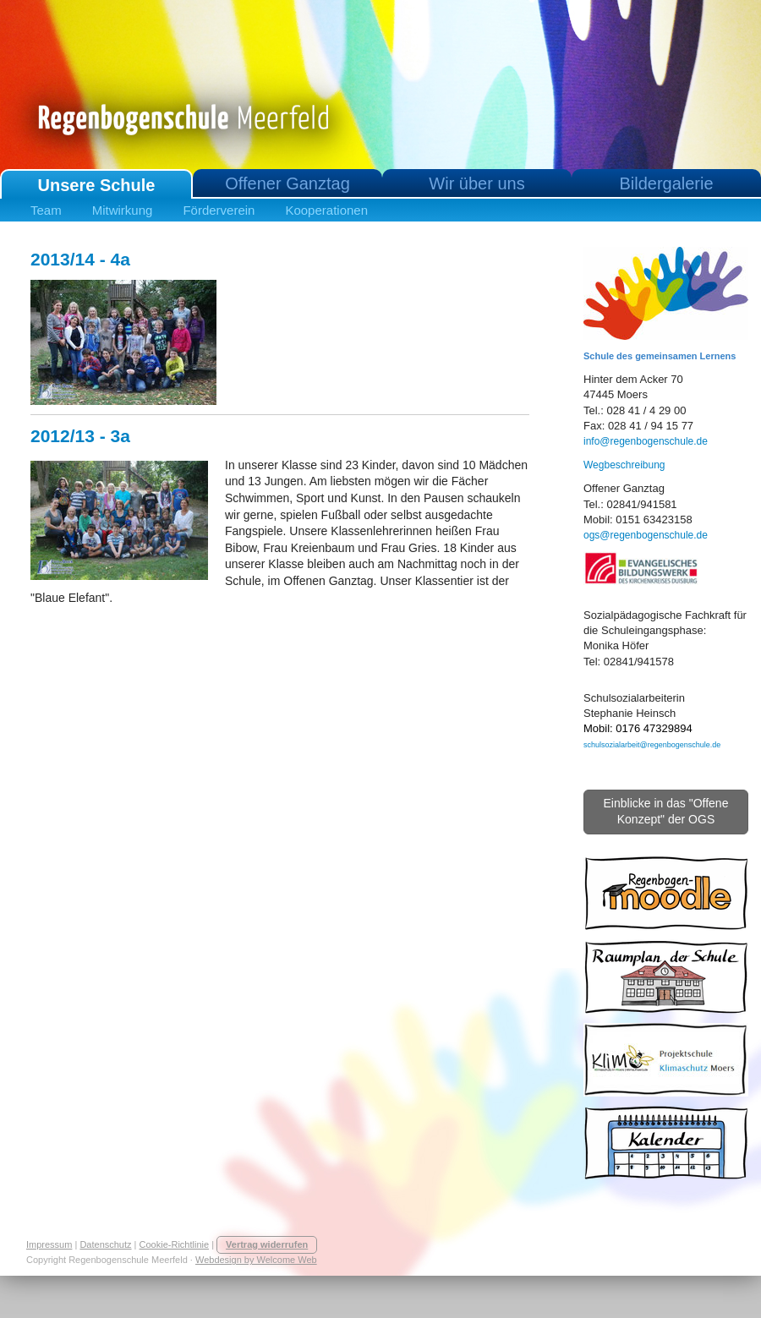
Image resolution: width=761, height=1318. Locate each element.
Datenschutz (105, 1244)
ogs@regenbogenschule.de (645, 535)
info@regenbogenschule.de (645, 441)
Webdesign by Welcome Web (256, 1260)
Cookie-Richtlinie (175, 1244)
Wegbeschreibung (624, 465)
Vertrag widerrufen (267, 1244)
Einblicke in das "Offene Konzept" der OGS (666, 811)
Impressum (49, 1244)
